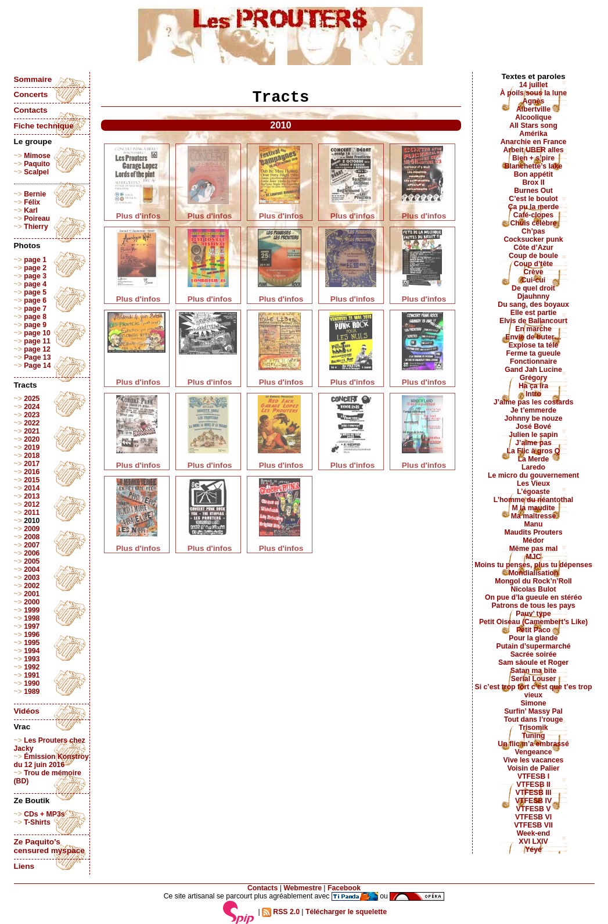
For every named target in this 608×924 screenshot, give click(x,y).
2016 (31, 472)
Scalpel (36, 172)
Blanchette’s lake (534, 166)
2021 (31, 431)
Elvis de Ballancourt (533, 321)
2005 (31, 561)
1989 (31, 691)
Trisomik (533, 728)
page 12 (37, 349)
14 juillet (533, 85)
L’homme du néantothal (533, 500)
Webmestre (302, 888)
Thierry (36, 227)
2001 (31, 594)
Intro (533, 394)
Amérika (533, 134)
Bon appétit (533, 174)
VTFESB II (533, 784)
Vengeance (533, 752)
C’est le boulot (533, 199)
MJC (533, 557)
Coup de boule (533, 256)
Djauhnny (533, 296)
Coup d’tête (533, 264)
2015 (31, 480)
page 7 (35, 309)
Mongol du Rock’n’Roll (533, 581)
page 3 (35, 276)
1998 (31, 618)
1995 (31, 643)
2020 (31, 439)
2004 (31, 569)
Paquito (37, 164)
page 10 (37, 333)
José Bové (533, 426)
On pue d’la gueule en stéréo (533, 597)
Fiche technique (44, 125)
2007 (31, 545)
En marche (533, 329)
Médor (533, 540)
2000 (31, 602)
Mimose (37, 156)
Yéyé (533, 850)
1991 (31, 675)
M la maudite (533, 508)
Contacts (31, 110)
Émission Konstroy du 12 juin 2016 (51, 761)
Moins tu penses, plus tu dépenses (533, 565)
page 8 (35, 317)
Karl (31, 210)
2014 (31, 488)
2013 (31, 496)
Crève (533, 272)
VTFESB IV (533, 801)
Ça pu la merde (533, 207)
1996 (31, 635)
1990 (31, 683)
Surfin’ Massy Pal (533, 711)
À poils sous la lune (533, 93)
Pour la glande (533, 638)
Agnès (533, 101)
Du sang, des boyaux (533, 304)
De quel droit (533, 288)
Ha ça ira (533, 386)
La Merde (533, 459)
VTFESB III (534, 793)
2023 (31, 415)
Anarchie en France (534, 142)
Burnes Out (533, 191)
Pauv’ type (533, 614)
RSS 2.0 (281, 912)
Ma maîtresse (533, 516)
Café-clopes (533, 215)
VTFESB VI (533, 817)
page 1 (35, 260)
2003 (31, 578)
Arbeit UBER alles (533, 150)
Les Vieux (533, 483)
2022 (31, 423)
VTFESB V (533, 809)
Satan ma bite (533, 671)
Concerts (31, 94)
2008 (31, 537)
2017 (31, 464)
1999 (31, 610)
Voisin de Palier (533, 768)
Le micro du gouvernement (533, 475)
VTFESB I (533, 776)
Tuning (533, 736)
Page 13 (37, 357)
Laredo (533, 467)
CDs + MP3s (44, 814)
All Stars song (533, 125)
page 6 (35, 300)
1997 (31, 626)
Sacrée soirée (533, 654)
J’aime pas (533, 443)
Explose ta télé (534, 345)
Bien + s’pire (533, 158)
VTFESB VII (533, 825)
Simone (533, 703)
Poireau (37, 218)
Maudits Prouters (534, 532)
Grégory (534, 378)
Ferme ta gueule (533, 353)
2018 (31, 456)
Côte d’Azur (533, 247)
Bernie (35, 194)
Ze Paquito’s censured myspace (49, 846)
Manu (533, 524)
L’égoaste (533, 492)
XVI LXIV (533, 841)
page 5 (35, 292)
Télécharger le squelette (346, 912)
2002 (31, 586)
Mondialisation (534, 573)
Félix (32, 202)
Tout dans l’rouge (533, 719)
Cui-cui (533, 280)
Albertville (533, 109)
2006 (31, 553)
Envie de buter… (533, 337)
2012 (31, 504)
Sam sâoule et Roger (533, 662)
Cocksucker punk (533, 239)
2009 (31, 529)
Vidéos (26, 711)
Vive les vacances (533, 760)
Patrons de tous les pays (533, 605)
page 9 (35, 325)
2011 (31, 512)
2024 (31, 407)
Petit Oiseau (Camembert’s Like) (533, 622)
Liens (24, 866)
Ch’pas (533, 231)
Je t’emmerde (533, 410)
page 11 (37, 341)
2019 (31, 447)
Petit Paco (533, 630)
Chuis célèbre (533, 223)
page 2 (35, 268)
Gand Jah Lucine (533, 370)
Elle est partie (533, 313)
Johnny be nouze (534, 418)
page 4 (35, 284)
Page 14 (37, 365)
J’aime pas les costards (533, 402)
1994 (31, 651)
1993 (31, 659)
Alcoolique (533, 117)
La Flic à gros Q (533, 451)
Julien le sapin (533, 435)
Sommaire (33, 79)
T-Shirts (37, 822)
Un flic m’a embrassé (533, 744)
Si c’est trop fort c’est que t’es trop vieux (533, 691)
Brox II (533, 182)
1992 (31, 667)
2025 (31, 399)
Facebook (344, 888)
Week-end (534, 833)
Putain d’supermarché (533, 646)
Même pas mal (533, 549)
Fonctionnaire (533, 361)
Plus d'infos (138, 216)
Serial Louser (533, 679)
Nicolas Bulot (533, 589)
